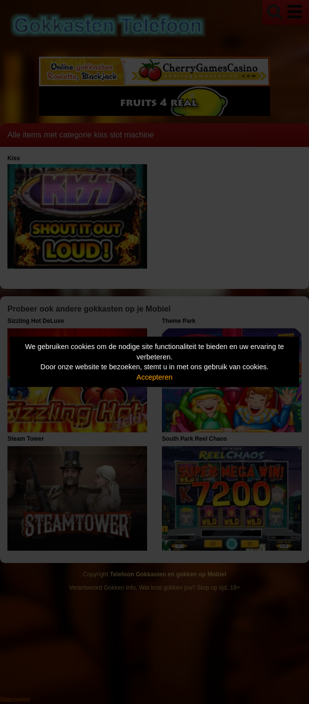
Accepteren (155, 377)
